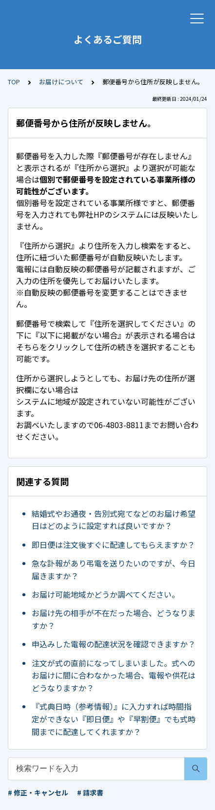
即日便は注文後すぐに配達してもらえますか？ (113, 544)
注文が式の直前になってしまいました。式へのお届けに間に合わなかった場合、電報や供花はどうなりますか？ (113, 675)
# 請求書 (90, 792)
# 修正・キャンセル (38, 792)
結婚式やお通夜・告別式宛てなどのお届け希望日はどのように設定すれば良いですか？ (113, 520)
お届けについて (61, 81)
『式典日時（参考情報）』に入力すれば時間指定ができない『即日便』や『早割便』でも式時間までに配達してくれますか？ (113, 718)
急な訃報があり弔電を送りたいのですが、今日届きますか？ (113, 569)
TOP (14, 81)
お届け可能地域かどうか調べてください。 (105, 594)
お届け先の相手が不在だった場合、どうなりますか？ (113, 619)
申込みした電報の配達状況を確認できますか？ (113, 644)
